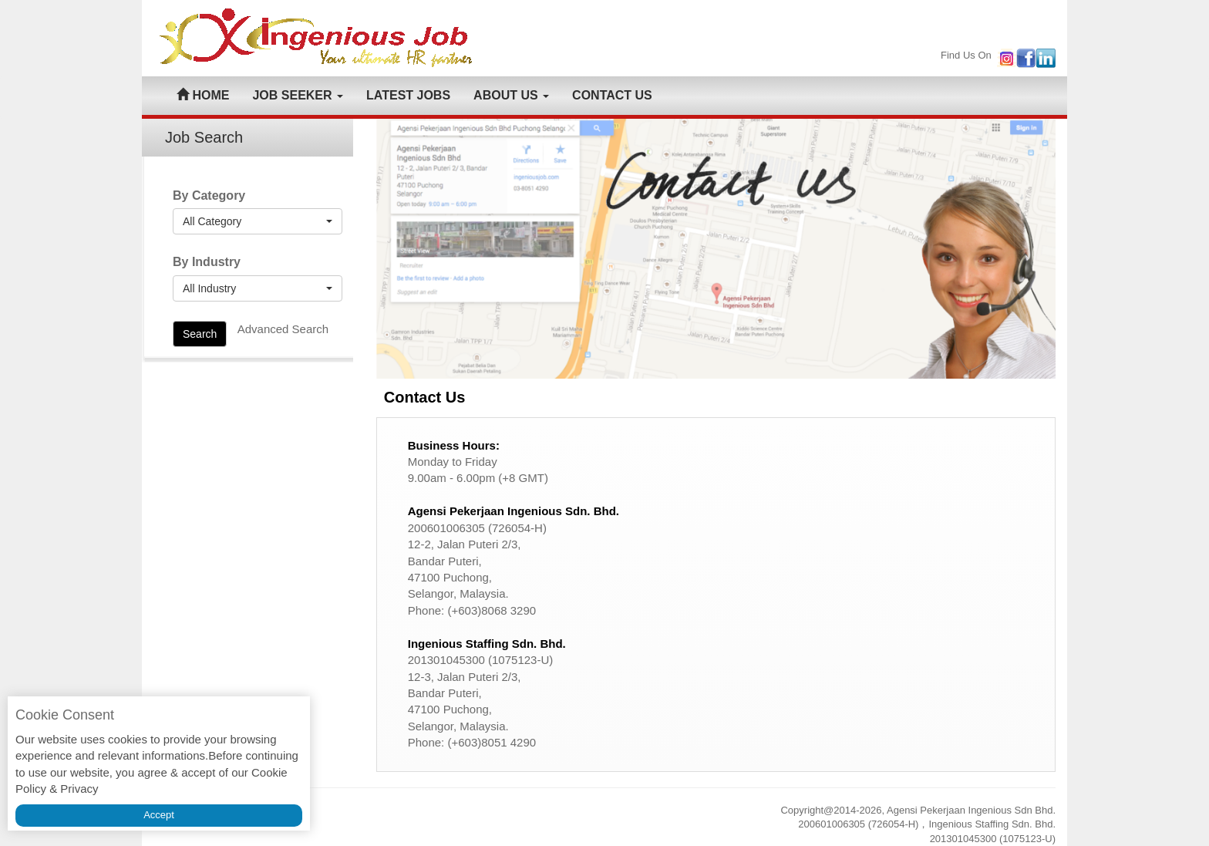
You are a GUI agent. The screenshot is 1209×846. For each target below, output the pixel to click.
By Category (209, 195)
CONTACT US (612, 95)
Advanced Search (282, 328)
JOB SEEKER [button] (297, 95)
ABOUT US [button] (511, 95)
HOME (203, 95)
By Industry (207, 261)
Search (200, 334)
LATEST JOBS (408, 95)
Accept (158, 815)
